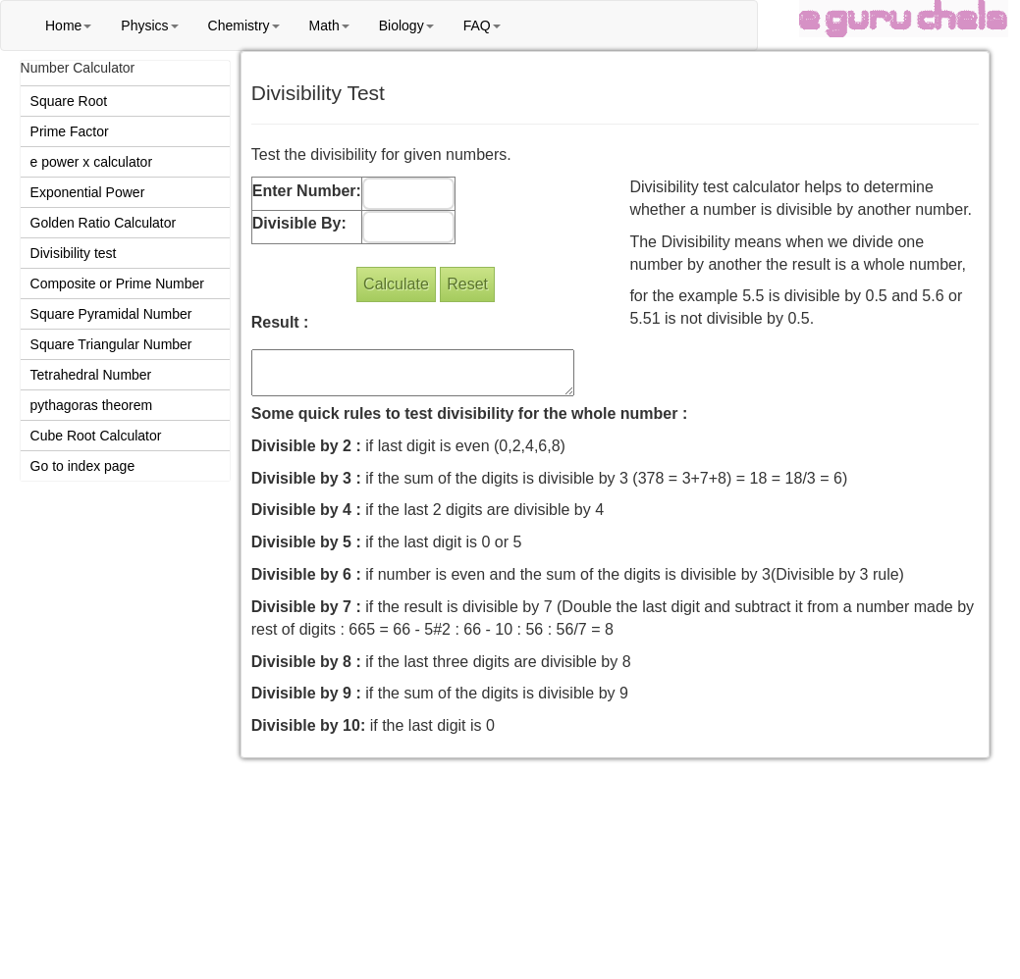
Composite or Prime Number (117, 283)
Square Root (69, 101)
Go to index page (82, 466)
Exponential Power (87, 192)
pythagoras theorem (91, 405)
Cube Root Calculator (96, 435)
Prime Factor (69, 131)
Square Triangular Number (111, 344)
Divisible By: (299, 223)
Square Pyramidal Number (111, 314)
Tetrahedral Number (91, 375)
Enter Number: (306, 190)
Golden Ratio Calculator (103, 223)
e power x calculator (91, 162)
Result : (280, 322)
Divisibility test (73, 253)
